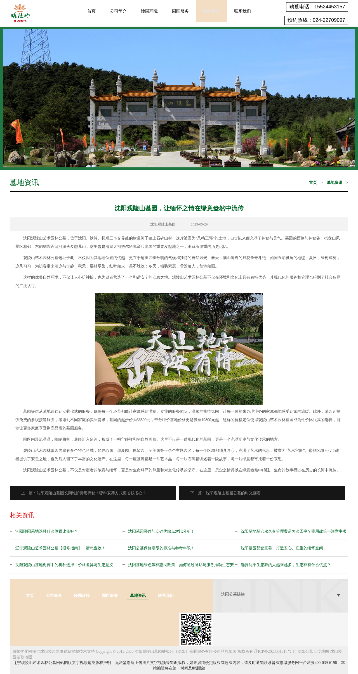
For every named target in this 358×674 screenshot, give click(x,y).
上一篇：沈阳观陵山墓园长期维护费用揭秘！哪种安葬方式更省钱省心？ (83, 493)
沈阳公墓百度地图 (313, 651)
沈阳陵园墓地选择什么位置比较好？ (46, 531)
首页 (91, 11)
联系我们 (242, 11)
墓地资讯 (211, 11)
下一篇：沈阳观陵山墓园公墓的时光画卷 (225, 493)
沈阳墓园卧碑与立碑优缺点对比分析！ (161, 531)
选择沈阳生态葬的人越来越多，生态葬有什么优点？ (286, 565)
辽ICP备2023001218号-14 (275, 651)
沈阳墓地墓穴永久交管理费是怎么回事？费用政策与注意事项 (294, 531)
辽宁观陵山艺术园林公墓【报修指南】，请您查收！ (60, 548)
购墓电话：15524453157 (317, 7)
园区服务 (180, 11)
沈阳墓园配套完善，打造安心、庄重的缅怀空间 (282, 548)
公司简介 (118, 11)
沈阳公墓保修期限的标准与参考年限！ (161, 548)
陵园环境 (149, 11)
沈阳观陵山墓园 (163, 224)
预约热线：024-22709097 (316, 20)
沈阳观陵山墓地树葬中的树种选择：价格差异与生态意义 (64, 565)
